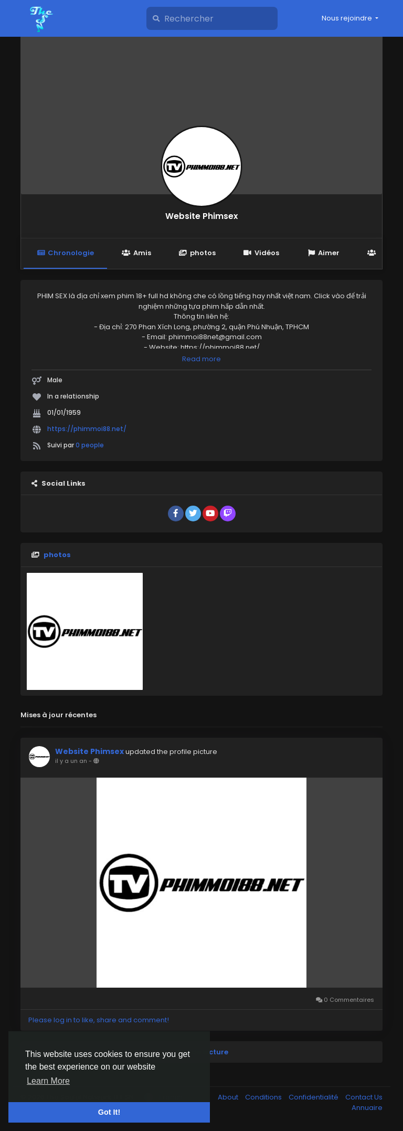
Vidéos (261, 253)
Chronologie (65, 253)
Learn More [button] (48, 1080)
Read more (201, 359)
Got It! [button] (109, 1112)
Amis (136, 253)
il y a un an (71, 761)
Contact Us (364, 1097)
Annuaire (367, 1108)
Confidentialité (314, 1097)
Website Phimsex (201, 216)
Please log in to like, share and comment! (98, 1020)
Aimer (323, 253)
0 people (90, 445)
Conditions (264, 1097)
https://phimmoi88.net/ (86, 428)
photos (197, 253)
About (229, 1097)
